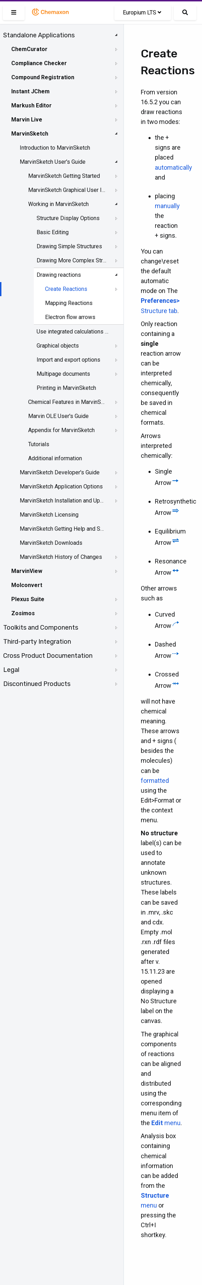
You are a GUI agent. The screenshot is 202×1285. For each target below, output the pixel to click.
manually (167, 206)
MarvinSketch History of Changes (61, 557)
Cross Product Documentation (48, 656)
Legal (11, 670)
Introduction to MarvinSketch (55, 147)
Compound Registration (42, 77)
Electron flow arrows (70, 317)
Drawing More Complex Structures (72, 260)
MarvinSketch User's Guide (53, 161)
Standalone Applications (39, 35)
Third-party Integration (37, 641)
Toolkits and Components (40, 627)
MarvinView (26, 571)
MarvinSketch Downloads (51, 542)
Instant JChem (30, 91)
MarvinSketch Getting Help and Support (62, 528)
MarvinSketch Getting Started (64, 176)
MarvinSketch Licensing (49, 514)
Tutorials (38, 444)
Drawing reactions (59, 275)
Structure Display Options (68, 218)
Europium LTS (142, 12)
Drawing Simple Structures (69, 246)
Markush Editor (31, 105)
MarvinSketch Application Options (61, 486)
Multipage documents (63, 373)
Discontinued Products (36, 684)
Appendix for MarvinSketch (61, 430)
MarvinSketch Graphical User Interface (67, 190)
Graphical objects (58, 345)
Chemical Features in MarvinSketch (67, 402)
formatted (155, 780)
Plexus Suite (27, 599)
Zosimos (23, 613)
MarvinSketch (29, 133)
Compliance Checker (39, 63)
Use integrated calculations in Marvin (72, 331)
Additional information (55, 458)
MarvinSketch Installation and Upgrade (62, 500)
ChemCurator (29, 49)
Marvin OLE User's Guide (58, 416)
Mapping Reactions (69, 303)
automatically (173, 167)
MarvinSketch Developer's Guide (60, 472)
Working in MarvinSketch (58, 204)
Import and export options (68, 359)
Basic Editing (53, 232)
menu (166, 1123)
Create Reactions (66, 289)
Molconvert (26, 585)
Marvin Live (26, 119)
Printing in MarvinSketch (66, 388)
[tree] (62, 359)
